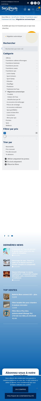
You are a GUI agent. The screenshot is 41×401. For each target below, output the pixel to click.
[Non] (37, 389)
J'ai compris (20, 389)
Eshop (22, 17)
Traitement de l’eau (8, 19)
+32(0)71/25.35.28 (14, 218)
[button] (28, 3)
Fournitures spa (31, 17)
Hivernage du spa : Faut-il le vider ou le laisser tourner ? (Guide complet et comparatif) (23, 262)
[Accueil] (10, 9)
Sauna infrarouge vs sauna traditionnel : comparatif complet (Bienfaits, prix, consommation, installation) (25, 275)
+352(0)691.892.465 (15, 226)
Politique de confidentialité (20, 396)
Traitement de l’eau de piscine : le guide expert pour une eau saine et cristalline (24, 251)
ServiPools (15, 17)
